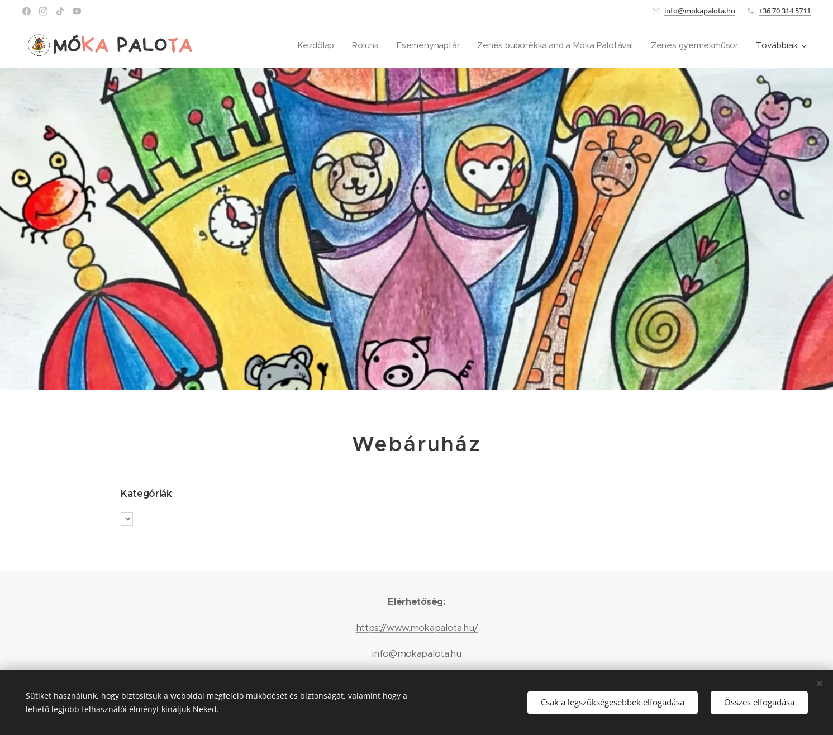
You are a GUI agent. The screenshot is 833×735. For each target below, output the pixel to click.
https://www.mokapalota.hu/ (416, 627)
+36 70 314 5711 (785, 11)
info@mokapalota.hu (699, 11)
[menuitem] (310, 45)
